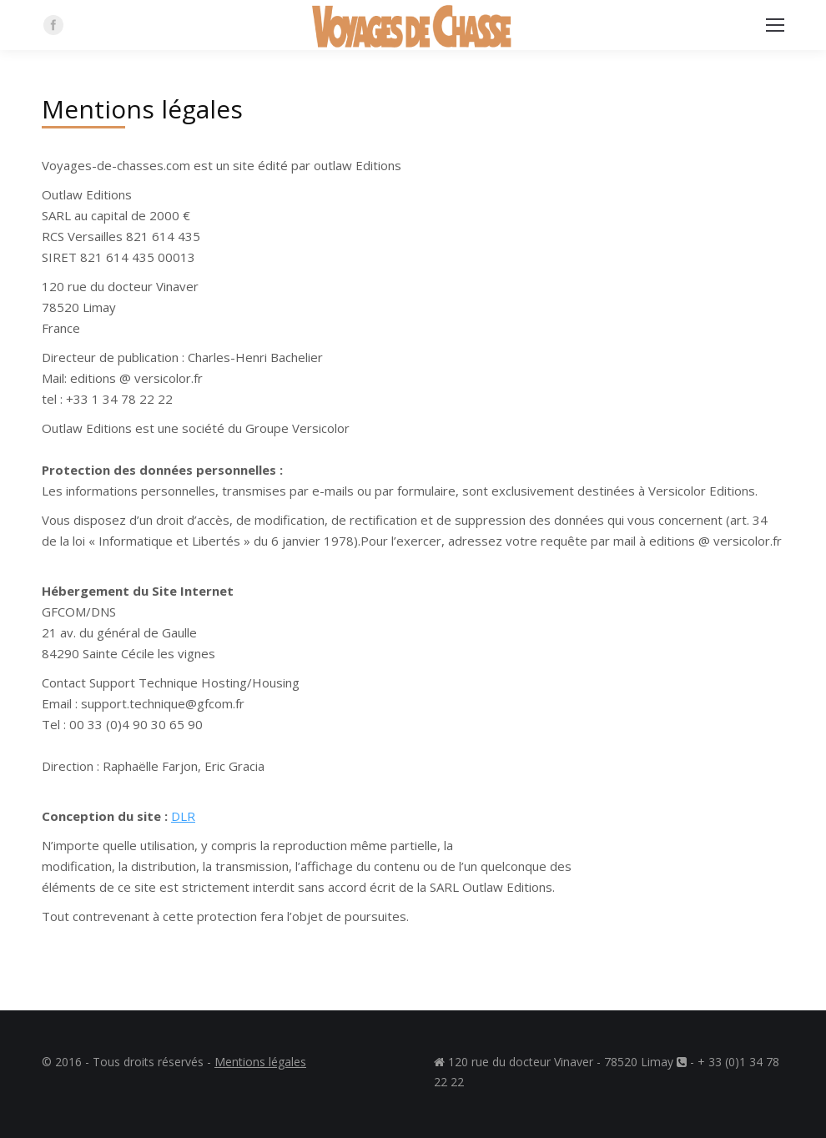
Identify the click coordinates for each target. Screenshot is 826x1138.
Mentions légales (260, 1062)
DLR (183, 816)
